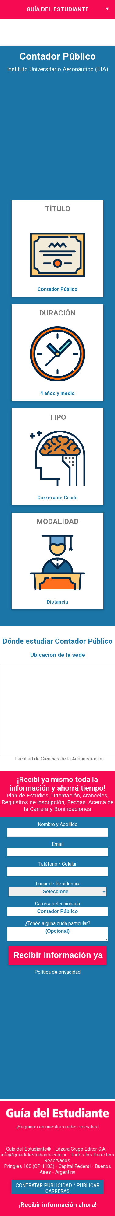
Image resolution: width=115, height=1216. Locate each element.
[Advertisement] (57, 138)
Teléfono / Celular (57, 864)
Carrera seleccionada (57, 904)
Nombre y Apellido (57, 824)
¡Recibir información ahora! (57, 1204)
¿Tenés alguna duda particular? (57, 923)
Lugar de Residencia (57, 884)
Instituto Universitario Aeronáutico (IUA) (57, 69)
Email (57, 844)
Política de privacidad (57, 972)
